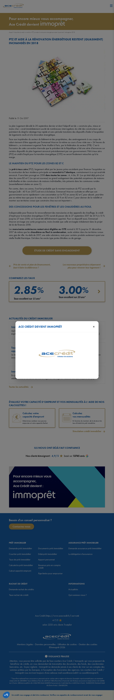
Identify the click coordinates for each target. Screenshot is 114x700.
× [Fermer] (94, 326)
